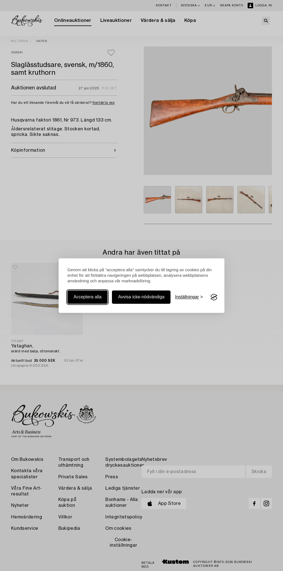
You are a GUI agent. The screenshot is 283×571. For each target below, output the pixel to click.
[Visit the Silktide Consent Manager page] (214, 297)
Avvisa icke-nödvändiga (141, 297)
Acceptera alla (87, 297)
